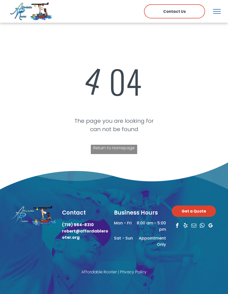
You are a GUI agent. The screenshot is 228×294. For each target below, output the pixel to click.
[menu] (216, 11)
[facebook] (177, 226)
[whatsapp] (202, 226)
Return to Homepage (114, 148)
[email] (193, 226)
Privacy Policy (133, 272)
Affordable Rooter (99, 272)
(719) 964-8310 (78, 225)
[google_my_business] (210, 226)
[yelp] (185, 226)
